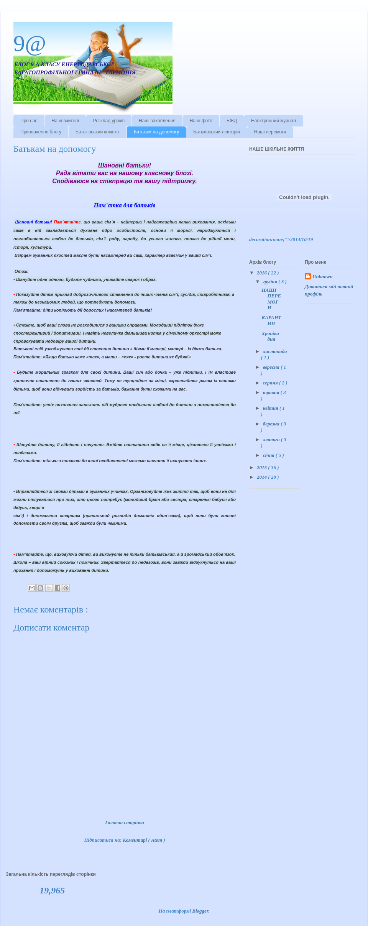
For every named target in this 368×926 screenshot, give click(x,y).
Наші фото (201, 120)
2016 (262, 273)
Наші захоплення (157, 120)
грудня (270, 281)
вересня (272, 367)
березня (272, 424)
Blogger (200, 911)
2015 (262, 467)
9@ (29, 43)
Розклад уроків (109, 120)
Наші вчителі (65, 120)
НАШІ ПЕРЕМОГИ (271, 299)
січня (269, 455)
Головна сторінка (124, 822)
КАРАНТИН (271, 321)
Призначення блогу (40, 132)
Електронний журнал (273, 120)
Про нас (29, 120)
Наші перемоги (270, 132)
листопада (275, 351)
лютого (272, 439)
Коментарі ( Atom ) (144, 840)
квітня (271, 408)
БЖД (232, 120)
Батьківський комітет (98, 132)
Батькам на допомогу (156, 132)
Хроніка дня (270, 336)
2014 (262, 477)
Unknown (322, 276)
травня (272, 392)
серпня (271, 383)
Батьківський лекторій (216, 132)
